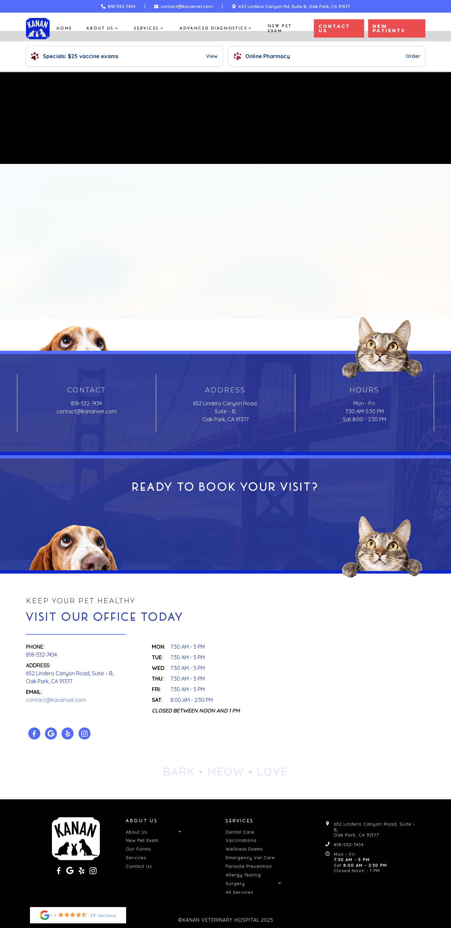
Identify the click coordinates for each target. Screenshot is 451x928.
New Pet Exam (280, 29)
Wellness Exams (244, 849)
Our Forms (138, 849)
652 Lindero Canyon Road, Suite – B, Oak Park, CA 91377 (225, 411)
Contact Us (256, 303)
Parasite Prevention (249, 866)
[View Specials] (124, 56)
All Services (239, 892)
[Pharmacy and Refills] (326, 56)
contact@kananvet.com (86, 411)
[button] (103, 28)
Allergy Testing (243, 874)
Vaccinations (241, 840)
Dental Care (240, 832)
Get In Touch (225, 531)
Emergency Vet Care (250, 857)
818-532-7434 (86, 403)
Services (136, 857)
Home (64, 28)
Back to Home (199, 303)
